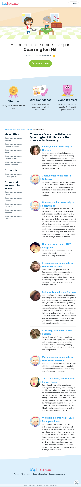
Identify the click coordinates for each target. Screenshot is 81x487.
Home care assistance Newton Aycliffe (13, 157)
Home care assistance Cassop (13, 217)
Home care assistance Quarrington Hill (13, 175)
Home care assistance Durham (13, 139)
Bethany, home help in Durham (59, 292)
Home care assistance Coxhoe (13, 199)
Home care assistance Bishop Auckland (13, 163)
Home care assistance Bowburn (13, 211)
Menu (73, 4)
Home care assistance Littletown (13, 205)
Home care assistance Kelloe (13, 193)
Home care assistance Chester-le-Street (13, 145)
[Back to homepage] (10, 3)
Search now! (40, 63)
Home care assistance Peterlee (13, 151)
